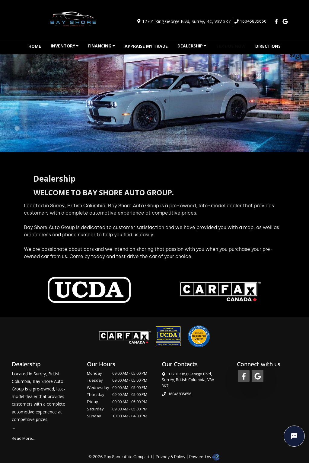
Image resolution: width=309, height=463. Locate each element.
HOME (34, 46)
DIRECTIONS (268, 46)
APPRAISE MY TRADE (146, 46)
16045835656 (250, 21)
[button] (65, 46)
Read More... (23, 438)
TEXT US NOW (231, 46)
